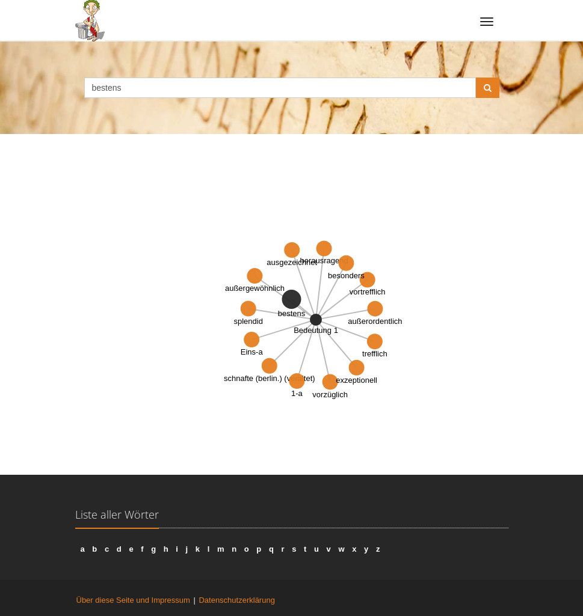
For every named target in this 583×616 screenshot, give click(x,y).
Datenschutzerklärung (236, 600)
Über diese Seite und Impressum (133, 600)
